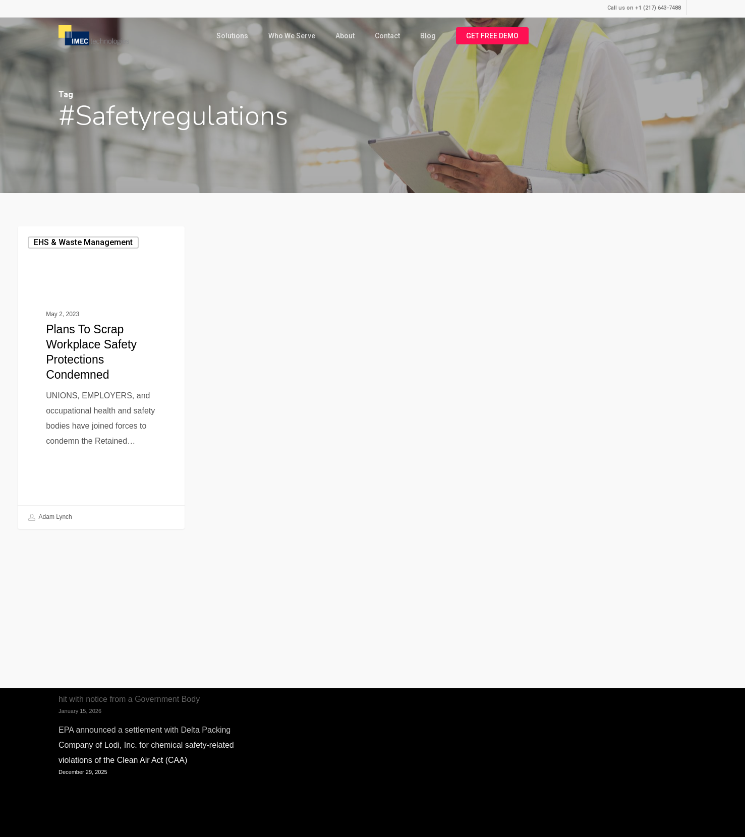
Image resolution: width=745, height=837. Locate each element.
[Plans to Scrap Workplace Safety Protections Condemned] (101, 377)
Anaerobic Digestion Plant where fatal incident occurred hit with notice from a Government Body (158, 691)
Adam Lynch (50, 517)
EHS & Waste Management (83, 242)
